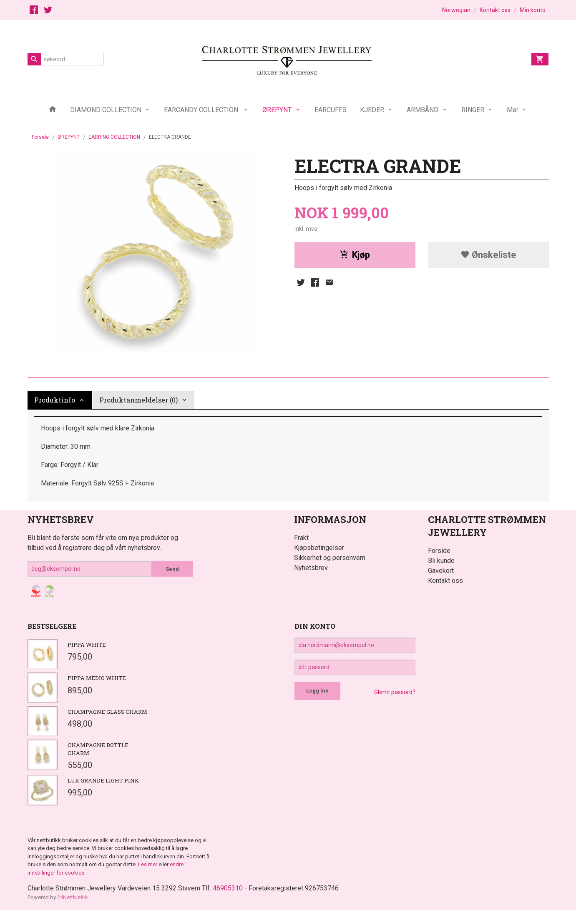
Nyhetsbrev (311, 568)
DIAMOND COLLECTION (105, 110)
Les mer (148, 864)
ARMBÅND (422, 110)
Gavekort (441, 571)
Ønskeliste (488, 255)
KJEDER (372, 110)
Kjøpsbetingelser (319, 548)
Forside (40, 137)
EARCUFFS (330, 110)
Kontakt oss (445, 581)
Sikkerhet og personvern (329, 558)
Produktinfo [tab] (54, 399)
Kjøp (355, 255)
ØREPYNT (277, 110)
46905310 (228, 888)
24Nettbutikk (72, 897)
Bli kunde (441, 561)
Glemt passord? (394, 692)
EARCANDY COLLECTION (202, 110)
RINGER (472, 110)
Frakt (301, 538)
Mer (512, 110)
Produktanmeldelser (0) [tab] (138, 399)
